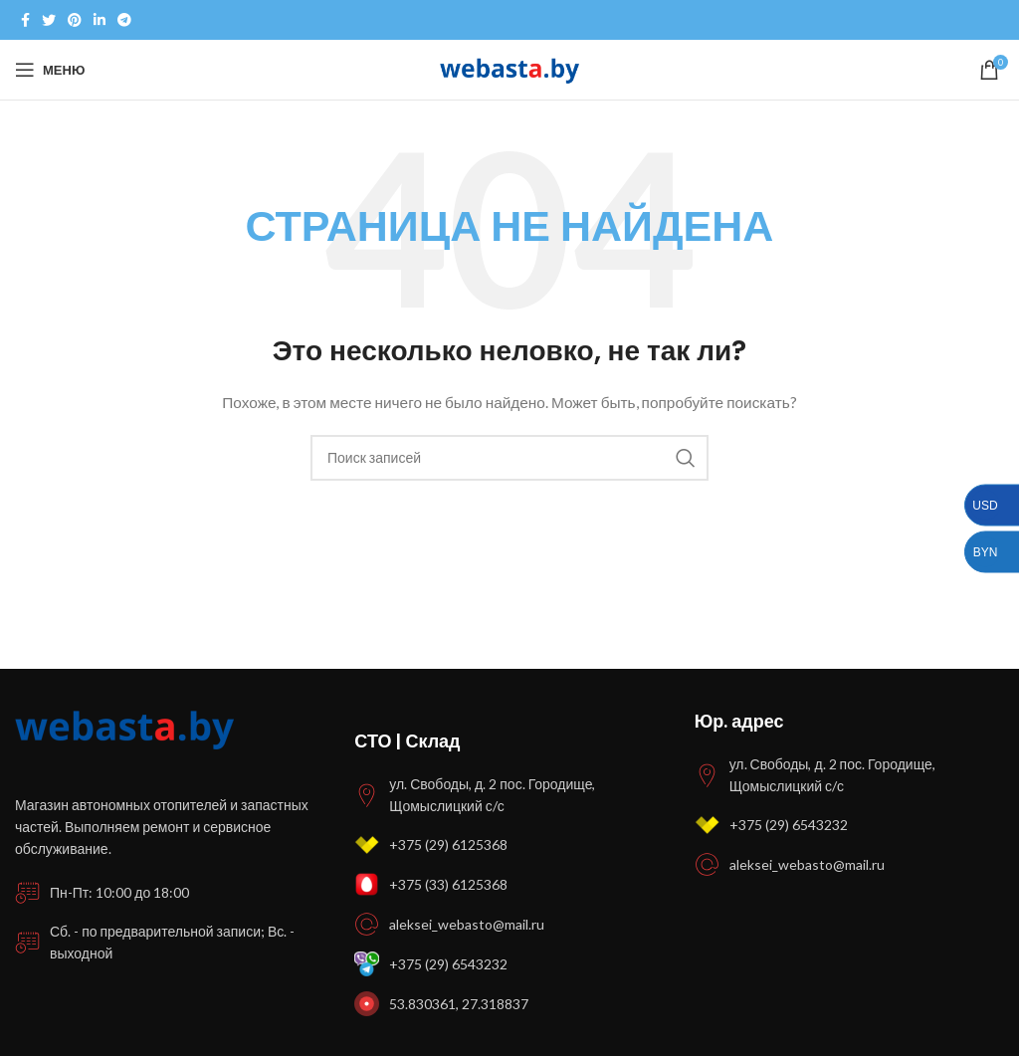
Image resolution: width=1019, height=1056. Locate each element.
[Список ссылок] (509, 844)
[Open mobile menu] (50, 70)
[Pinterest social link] (75, 20)
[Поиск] (509, 458)
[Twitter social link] (49, 20)
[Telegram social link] (124, 20)
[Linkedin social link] (99, 20)
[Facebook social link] (25, 20)
